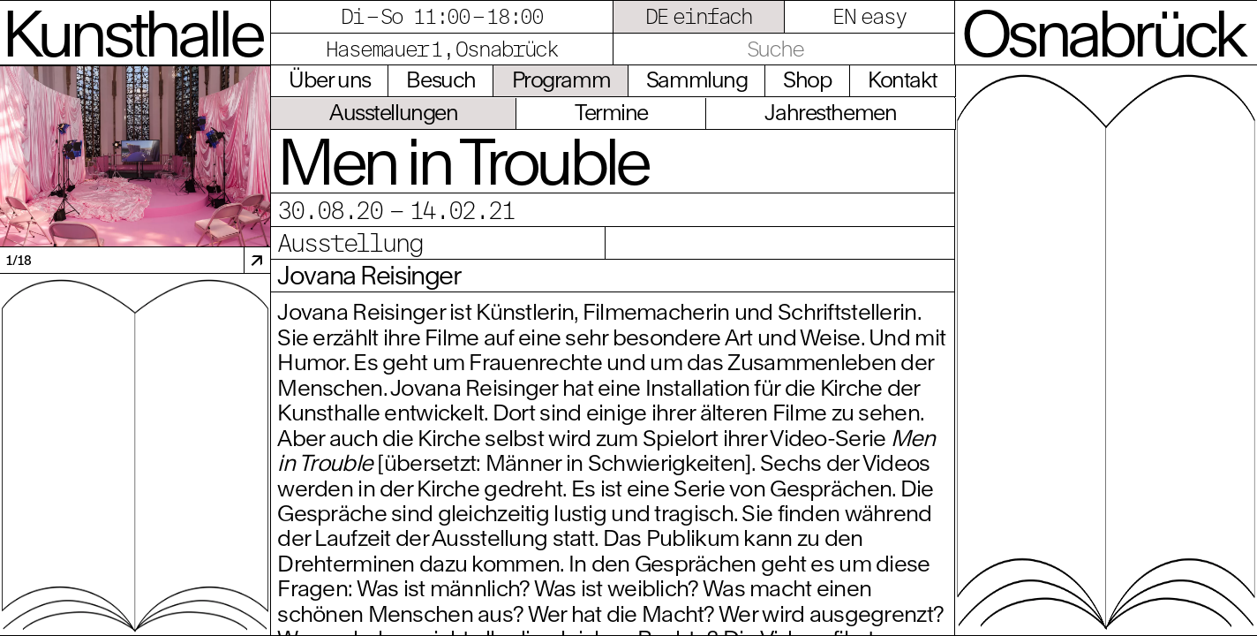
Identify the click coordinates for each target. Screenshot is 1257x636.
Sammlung (697, 79)
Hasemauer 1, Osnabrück (442, 48)
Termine (611, 112)
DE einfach (699, 16)
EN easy (869, 16)
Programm (561, 79)
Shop (807, 79)
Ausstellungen (393, 112)
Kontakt (902, 79)
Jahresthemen (830, 112)
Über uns (330, 79)
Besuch (440, 79)
